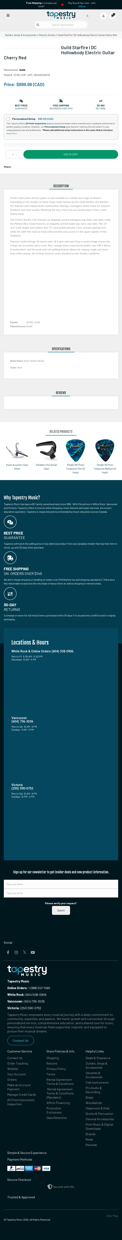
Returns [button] (101, 108)
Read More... (12, 133)
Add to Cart (71, 154)
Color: (14, 367)
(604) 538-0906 (26, 994)
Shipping (53, 1058)
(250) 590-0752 (24, 1008)
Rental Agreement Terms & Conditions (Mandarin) (60, 1093)
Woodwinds (94, 1103)
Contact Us (21, 1040)
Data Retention (57, 1118)
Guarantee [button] (21, 108)
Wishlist (12, 1069)
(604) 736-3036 (26, 1001)
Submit (61, 910)
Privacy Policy (56, 1069)
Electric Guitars (47, 34)
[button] (21, 105)
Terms (51, 1074)
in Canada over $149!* (41, 5)
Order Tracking (17, 1063)
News (89, 1139)
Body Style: (17, 360)
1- (29, 988)
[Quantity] (14, 154)
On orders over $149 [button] (61, 108)
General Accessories (100, 1119)
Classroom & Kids (97, 1108)
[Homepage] (61, 15)
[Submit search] (38, 25)
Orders (12, 1079)
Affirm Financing (58, 1103)
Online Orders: (17, 988)
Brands (90, 1134)
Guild (22, 69)
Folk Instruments (97, 1082)
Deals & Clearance (98, 1058)
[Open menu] (8, 15)
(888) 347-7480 (40, 988)
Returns (52, 1063)
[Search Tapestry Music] (61, 24)
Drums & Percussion (99, 1113)
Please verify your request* (61, 903)
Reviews (91, 1145)
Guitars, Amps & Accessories (20, 34)
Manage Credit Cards (21, 1094)
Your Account (16, 1074)
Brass (89, 1097)
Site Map (112, 1216)
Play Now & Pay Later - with (81, 5)
